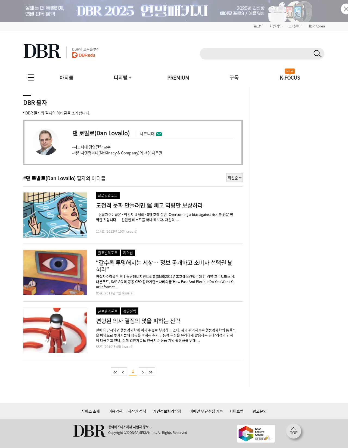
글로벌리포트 (107, 195)
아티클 (66, 77)
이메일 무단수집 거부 (206, 411)
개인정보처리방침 (167, 411)
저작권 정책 (137, 411)
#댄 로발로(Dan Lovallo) (49, 178)
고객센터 (295, 26)
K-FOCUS (290, 77)
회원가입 (275, 26)
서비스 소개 (90, 411)
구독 (234, 77)
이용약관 (115, 411)
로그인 (258, 26)
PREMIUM (178, 77)
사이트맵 (236, 411)
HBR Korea (316, 26)
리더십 (128, 252)
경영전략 (129, 310)
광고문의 (260, 411)
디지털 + (122, 77)
